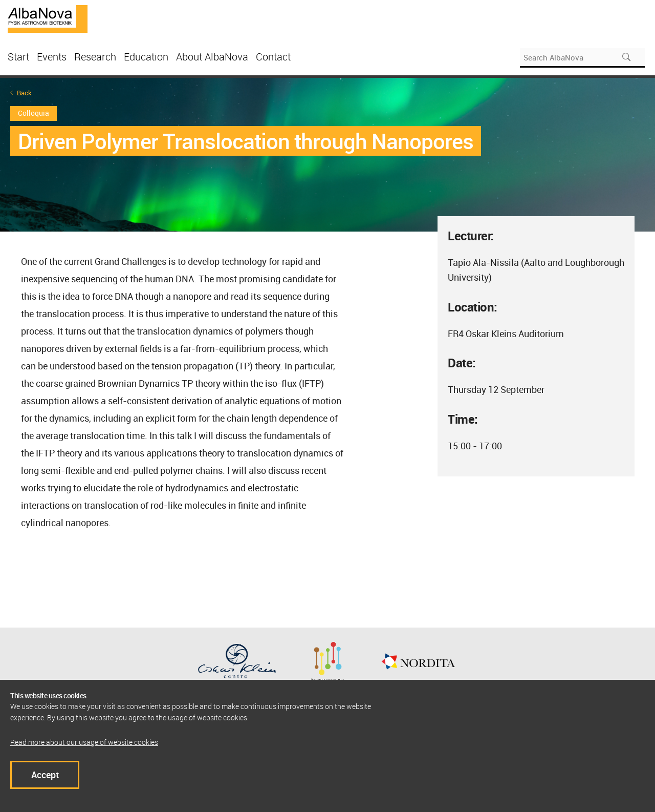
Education (146, 57)
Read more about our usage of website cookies (84, 742)
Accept (45, 774)
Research (95, 57)
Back (24, 93)
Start (18, 57)
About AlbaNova (212, 57)
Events (52, 57)
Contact (273, 57)
